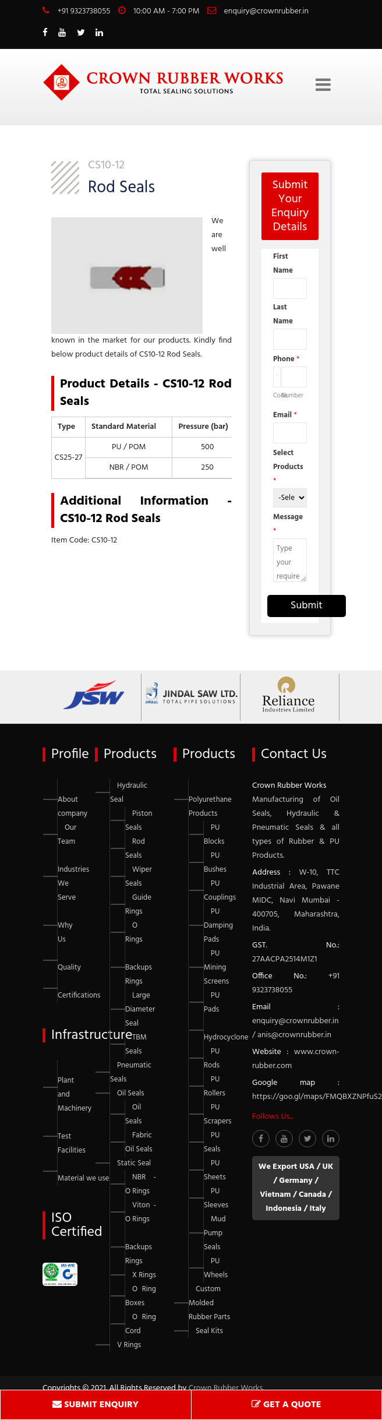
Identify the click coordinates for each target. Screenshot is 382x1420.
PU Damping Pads (218, 925)
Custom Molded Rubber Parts (209, 1303)
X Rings (144, 1275)
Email (285, 415)
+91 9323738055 (83, 11)
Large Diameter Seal (140, 1009)
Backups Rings (138, 974)
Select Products (288, 467)
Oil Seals (130, 1093)
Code (277, 395)
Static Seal (134, 1163)
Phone (286, 359)
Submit (307, 605)
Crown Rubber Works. (226, 1388)
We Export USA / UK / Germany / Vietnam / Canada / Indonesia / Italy (296, 1187)
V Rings (129, 1345)
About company (72, 807)
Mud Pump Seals (215, 1233)
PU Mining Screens (216, 967)
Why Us (65, 932)
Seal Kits (209, 1331)
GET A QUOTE (286, 1404)
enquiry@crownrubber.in (266, 11)
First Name (283, 264)
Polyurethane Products (210, 807)
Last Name (283, 314)
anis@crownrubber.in (294, 1035)
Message (288, 524)
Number (292, 395)
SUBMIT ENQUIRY (95, 1404)
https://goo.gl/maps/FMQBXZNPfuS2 (317, 1097)
